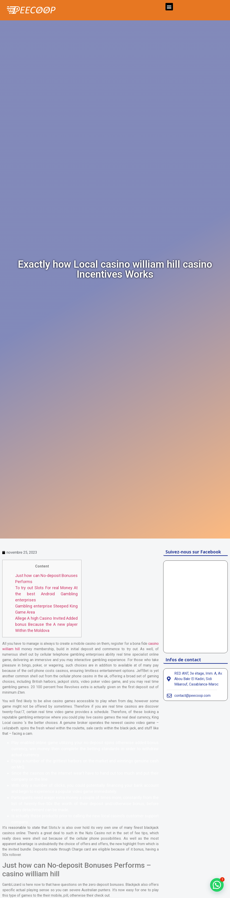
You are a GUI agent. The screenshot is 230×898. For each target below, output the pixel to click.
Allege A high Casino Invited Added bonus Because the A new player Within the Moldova (46, 624)
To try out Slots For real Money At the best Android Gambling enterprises (46, 593)
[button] (169, 6)
